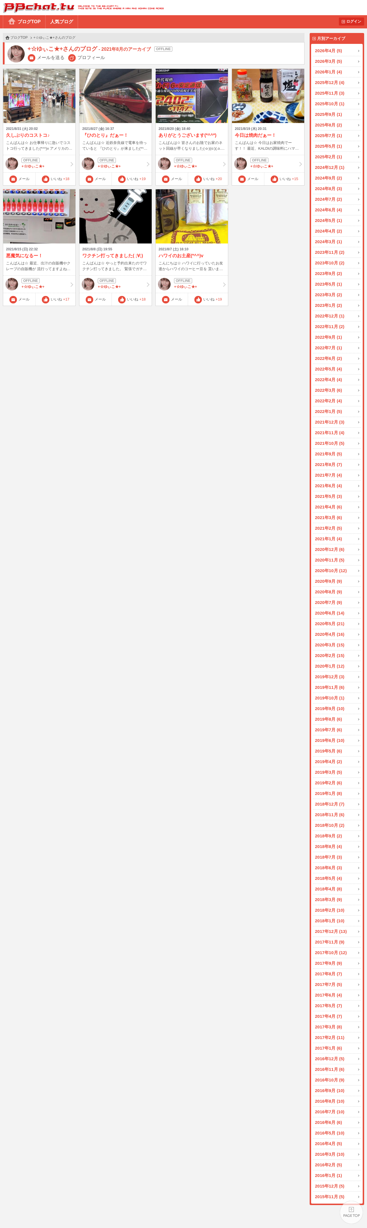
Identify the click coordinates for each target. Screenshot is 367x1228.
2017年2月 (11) (330, 1037)
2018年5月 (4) (328, 878)
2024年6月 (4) (328, 209)
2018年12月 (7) (330, 804)
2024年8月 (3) (328, 188)
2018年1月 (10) (330, 920)
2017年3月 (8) (328, 1026)
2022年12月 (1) (330, 315)
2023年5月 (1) (328, 284)
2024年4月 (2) (328, 231)
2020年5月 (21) (330, 623)
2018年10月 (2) (330, 825)
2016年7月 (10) (330, 1111)
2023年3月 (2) (328, 294)
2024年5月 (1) (328, 220)
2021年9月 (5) (328, 453)
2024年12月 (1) (330, 167)
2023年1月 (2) (328, 305)
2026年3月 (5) (328, 61)
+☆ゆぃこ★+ (39, 163)
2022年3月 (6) (328, 390)
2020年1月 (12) (330, 666)
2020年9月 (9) (328, 581)
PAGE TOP (351, 1212)
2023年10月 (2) (330, 262)
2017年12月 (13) (331, 931)
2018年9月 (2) (328, 835)
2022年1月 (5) (328, 411)
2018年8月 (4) (328, 846)
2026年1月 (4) (328, 71)
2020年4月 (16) (330, 634)
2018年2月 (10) (330, 910)
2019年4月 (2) (328, 761)
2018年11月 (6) (330, 814)
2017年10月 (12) (331, 952)
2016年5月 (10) (330, 1132)
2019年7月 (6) (328, 729)
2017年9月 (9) (328, 963)
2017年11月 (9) (330, 941)
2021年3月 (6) (328, 517)
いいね (60, 179)
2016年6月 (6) (328, 1122)
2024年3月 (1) (328, 241)
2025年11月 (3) (330, 93)
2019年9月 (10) (330, 708)
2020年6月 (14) (330, 613)
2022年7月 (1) (328, 347)
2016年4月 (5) (328, 1143)
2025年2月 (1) (328, 156)
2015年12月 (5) (330, 1186)
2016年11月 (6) (330, 1069)
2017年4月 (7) (328, 1016)
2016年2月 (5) (328, 1164)
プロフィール (91, 57)
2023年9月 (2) (328, 273)
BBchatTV (82, 7)
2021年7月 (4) (328, 475)
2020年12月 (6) (330, 549)
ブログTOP (29, 21)
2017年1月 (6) (328, 1048)
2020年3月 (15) (330, 644)
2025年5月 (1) (328, 146)
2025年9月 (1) (328, 114)
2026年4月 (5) (328, 50)
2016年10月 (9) (330, 1079)
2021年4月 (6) (328, 506)
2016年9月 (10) (330, 1090)
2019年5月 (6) (328, 751)
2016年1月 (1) (328, 1175)
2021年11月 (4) (330, 432)
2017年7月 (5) (328, 984)
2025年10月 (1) (330, 103)
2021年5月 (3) (328, 496)
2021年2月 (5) (328, 528)
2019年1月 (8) (328, 793)
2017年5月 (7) (328, 1005)
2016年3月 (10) (330, 1154)
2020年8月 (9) (328, 591)
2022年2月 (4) (328, 400)
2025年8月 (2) (328, 124)
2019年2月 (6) (328, 782)
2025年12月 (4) (330, 82)
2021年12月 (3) (330, 422)
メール (24, 179)
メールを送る (51, 57)
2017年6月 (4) (328, 995)
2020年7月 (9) (328, 602)
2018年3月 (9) (328, 899)
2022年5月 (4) (328, 369)
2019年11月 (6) (330, 687)
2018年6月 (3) (328, 867)
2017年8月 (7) (328, 973)
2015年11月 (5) (330, 1196)
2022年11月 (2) (330, 326)
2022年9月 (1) (328, 337)
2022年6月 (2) (328, 358)
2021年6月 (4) (328, 485)
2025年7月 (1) (328, 135)
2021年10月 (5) (330, 443)
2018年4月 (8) (328, 888)
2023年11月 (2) (330, 252)
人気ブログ (61, 21)
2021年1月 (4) (328, 538)
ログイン (353, 21)
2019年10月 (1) (330, 697)
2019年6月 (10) (330, 740)
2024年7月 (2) (328, 199)
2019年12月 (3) (330, 676)
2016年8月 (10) (330, 1101)
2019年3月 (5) (328, 772)
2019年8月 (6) (328, 719)
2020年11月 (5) (330, 560)
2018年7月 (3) (328, 857)
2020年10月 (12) (331, 570)
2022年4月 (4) (328, 379)
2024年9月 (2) (328, 178)
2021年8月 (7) (328, 464)
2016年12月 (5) (330, 1058)
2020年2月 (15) (330, 655)
